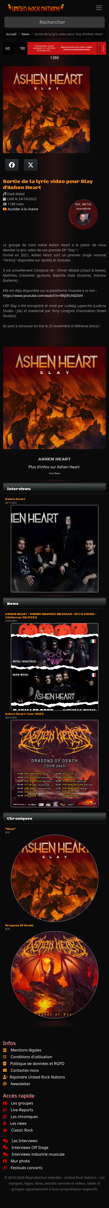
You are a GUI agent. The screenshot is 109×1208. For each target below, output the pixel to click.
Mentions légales (26, 1050)
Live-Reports (18, 1109)
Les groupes (18, 1103)
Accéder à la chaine (20, 209)
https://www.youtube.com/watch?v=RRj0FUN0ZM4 (43, 295)
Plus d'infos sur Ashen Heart (54, 467)
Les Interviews (20, 1140)
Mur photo (16, 1161)
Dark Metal (54, 473)
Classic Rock (18, 1130)
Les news (15, 1123)
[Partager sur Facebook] (12, 165)
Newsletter (20, 1083)
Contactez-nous (25, 1070)
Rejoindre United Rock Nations (37, 1077)
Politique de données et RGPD (37, 1063)
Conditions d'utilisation (31, 1056)
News (25, 34)
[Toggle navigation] (99, 8)
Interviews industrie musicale (34, 1154)
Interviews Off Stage (25, 1147)
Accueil (11, 34)
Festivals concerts (23, 1167)
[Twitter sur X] (31, 165)
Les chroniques (20, 1116)
